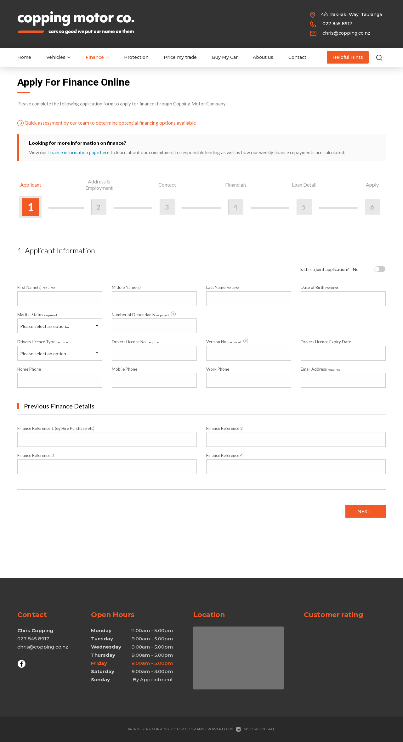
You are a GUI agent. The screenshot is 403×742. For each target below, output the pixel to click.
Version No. (227, 341)
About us (263, 57)
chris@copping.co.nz (346, 33)
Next (363, 511)
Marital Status (37, 314)
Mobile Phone (124, 368)
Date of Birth (319, 287)
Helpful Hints (347, 57)
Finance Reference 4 (224, 455)
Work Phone (217, 368)
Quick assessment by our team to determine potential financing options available (107, 123)
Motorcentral (255, 729)
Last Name (222, 287)
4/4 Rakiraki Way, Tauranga (351, 14)
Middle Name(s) (126, 287)
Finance (97, 57)
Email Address (321, 368)
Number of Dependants (144, 314)
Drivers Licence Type (43, 341)
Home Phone (29, 368)
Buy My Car (225, 57)
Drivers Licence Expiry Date (326, 341)
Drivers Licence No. (136, 341)
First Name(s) (36, 287)
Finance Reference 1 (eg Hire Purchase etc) (55, 427)
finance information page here (79, 152)
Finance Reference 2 (224, 427)
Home (24, 57)
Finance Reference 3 (35, 455)
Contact (297, 57)
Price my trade (180, 57)
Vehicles (58, 57)
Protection (136, 57)
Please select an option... (44, 326)
